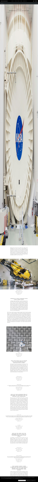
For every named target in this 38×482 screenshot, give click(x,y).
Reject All (28, 480)
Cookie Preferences (8, 478)
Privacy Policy (17, 478)
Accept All (33, 480)
